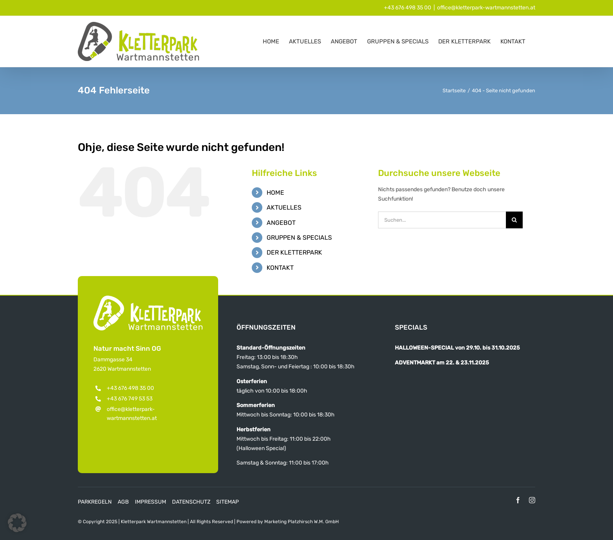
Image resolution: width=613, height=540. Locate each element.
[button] (17, 523)
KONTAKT (280, 267)
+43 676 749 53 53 (129, 398)
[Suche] (514, 220)
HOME (275, 192)
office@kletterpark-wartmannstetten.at (486, 7)
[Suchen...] (442, 220)
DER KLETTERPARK (294, 252)
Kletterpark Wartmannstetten (153, 521)
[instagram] (532, 500)
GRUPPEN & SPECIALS (299, 237)
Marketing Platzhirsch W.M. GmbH (301, 521)
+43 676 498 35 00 (407, 7)
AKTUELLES (284, 207)
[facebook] (518, 500)
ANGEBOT (281, 222)
